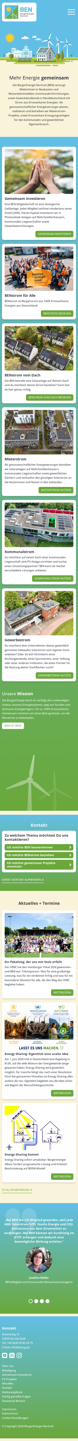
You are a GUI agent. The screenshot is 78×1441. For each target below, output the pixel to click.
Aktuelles (7, 1383)
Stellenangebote (12, 1392)
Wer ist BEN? (13, 726)
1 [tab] (31, 1301)
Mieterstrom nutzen (56, 490)
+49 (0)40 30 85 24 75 (20, 1343)
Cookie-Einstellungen (15, 1418)
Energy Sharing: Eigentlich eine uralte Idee (36, 1054)
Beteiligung (9, 1370)
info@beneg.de (20, 1347)
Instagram (20, 1355)
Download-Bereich (13, 1401)
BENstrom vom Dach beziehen (49, 397)
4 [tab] (48, 1301)
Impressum (9, 1409)
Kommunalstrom (19, 551)
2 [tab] (36, 1301)
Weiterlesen (62, 992)
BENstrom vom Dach (22, 375)
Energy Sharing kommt (22, 1154)
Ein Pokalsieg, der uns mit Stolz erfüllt (33, 962)
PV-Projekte (9, 1379)
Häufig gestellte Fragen (16, 1396)
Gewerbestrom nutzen (54, 675)
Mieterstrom (15, 459)
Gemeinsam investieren (25, 198)
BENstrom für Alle (20, 295)
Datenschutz (10, 1413)
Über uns (8, 1366)
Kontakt (7, 1388)
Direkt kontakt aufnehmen (21, 880)
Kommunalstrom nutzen (53, 578)
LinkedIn (12, 1355)
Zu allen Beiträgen (15, 1190)
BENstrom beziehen (57, 313)
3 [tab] (42, 1301)
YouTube (5, 1355)
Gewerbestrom (17, 640)
